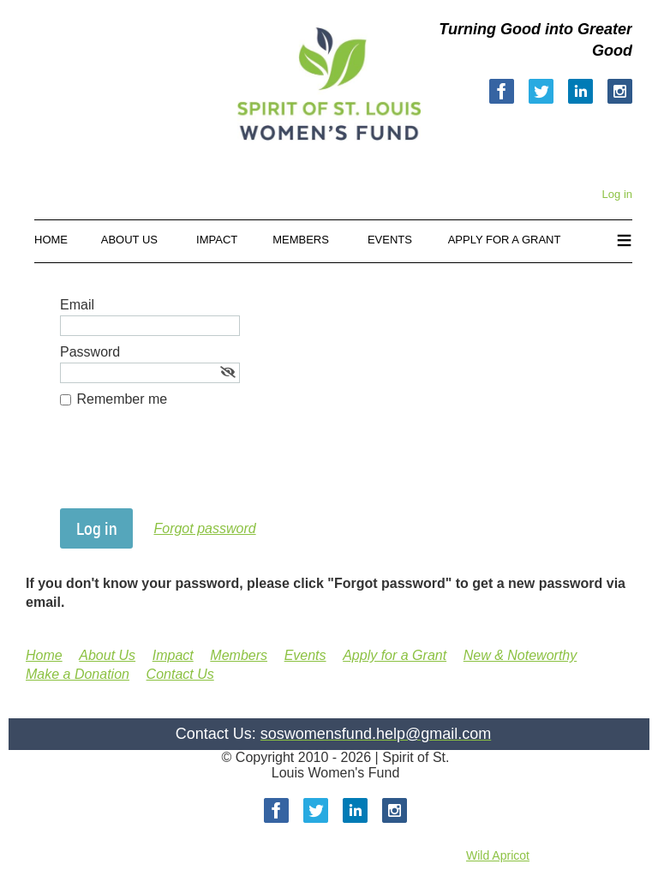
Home (44, 655)
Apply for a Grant (394, 655)
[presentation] (190, 466)
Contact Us (180, 674)
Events (305, 655)
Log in (617, 194)
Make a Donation (77, 674)
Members (238, 655)
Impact (173, 655)
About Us (107, 655)
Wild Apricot (497, 855)
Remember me (121, 399)
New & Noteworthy (520, 655)
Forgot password (204, 528)
